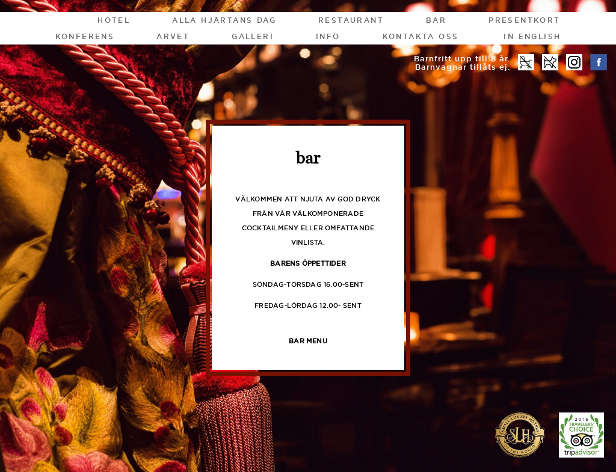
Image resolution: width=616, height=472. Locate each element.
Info (328, 36)
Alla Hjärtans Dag (224, 20)
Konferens (85, 36)
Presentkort (524, 20)
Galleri (253, 36)
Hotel (113, 20)
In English (532, 36)
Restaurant (351, 20)
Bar (436, 20)
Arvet (172, 36)
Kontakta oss (421, 36)
